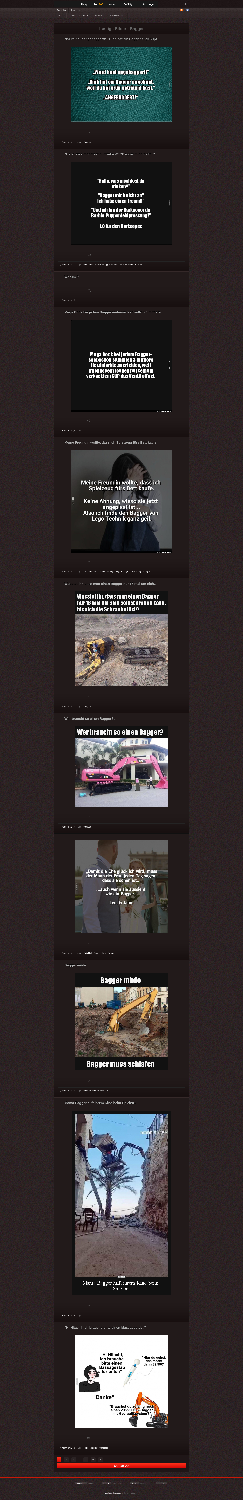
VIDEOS (98, 15)
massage (104, 1448)
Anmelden (61, 10)
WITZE (60, 15)
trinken (124, 265)
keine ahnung (107, 571)
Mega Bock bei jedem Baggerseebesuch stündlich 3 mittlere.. (113, 312)
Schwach (76, 132)
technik (134, 571)
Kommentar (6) (67, 430)
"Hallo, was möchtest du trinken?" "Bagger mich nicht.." (109, 154)
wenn (111, 953)
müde (96, 1091)
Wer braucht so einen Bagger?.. (89, 719)
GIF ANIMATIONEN (116, 15)
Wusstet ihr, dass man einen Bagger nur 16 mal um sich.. (110, 584)
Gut (64, 132)
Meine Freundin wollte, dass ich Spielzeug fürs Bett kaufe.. (111, 442)
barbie (115, 265)
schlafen (105, 1091)
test (140, 265)
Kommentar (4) (67, 265)
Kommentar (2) (67, 1448)
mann (97, 953)
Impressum (117, 1493)
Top (98, 4)
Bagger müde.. (76, 965)
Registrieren (76, 10)
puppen (132, 265)
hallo (98, 265)
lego (126, 571)
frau (104, 953)
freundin (88, 571)
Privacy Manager (131, 1493)
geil (149, 571)
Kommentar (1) (67, 142)
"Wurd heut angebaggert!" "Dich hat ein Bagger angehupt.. (111, 39)
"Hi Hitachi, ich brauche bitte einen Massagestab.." (105, 1327)
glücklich (88, 953)
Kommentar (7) (67, 706)
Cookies (108, 1493)
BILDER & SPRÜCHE (78, 15)
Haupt (84, 4)
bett (96, 571)
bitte (86, 1448)
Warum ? (71, 277)
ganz (142, 571)
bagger (88, 142)
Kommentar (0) (67, 300)
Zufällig (126, 4)
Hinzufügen (146, 4)
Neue (112, 4)
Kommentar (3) (67, 827)
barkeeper (89, 265)
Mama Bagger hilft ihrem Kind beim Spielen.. (100, 1103)
